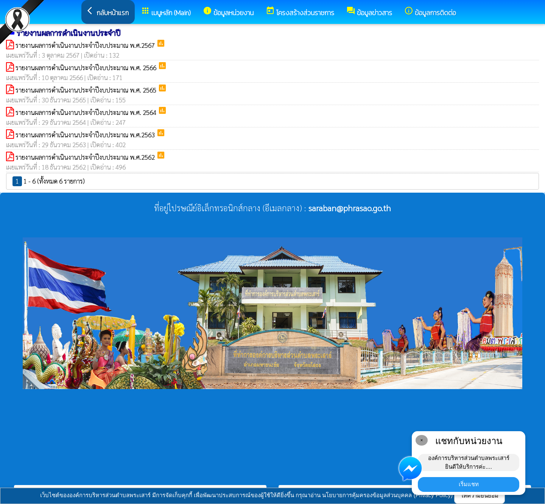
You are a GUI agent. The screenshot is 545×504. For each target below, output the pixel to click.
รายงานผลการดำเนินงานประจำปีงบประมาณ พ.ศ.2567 (86, 45)
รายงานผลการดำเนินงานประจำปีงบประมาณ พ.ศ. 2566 (87, 67)
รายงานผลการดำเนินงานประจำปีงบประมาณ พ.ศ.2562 (86, 157)
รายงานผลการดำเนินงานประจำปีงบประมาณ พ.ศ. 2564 (87, 112)
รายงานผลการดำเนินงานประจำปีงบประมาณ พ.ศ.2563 (86, 134)
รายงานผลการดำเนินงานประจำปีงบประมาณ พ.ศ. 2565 (87, 90)
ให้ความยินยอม (479, 495)
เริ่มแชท (469, 484)
